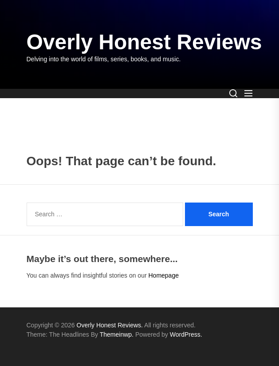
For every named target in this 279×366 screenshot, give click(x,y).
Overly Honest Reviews (144, 42)
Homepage (163, 275)
